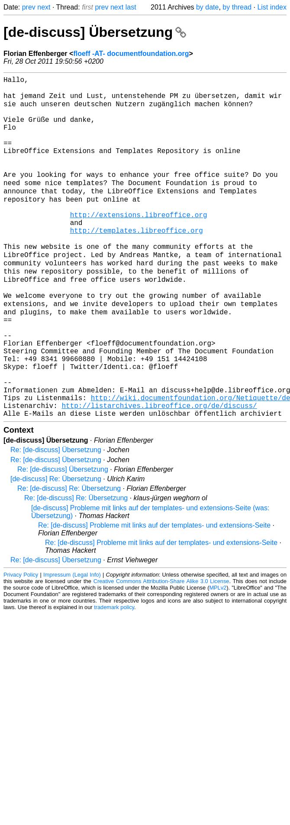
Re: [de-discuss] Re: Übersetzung (69, 557)
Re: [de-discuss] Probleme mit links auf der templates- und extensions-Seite (154, 593)
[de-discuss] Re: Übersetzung (55, 547)
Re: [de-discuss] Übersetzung (55, 518)
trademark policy (114, 675)
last (131, 7)
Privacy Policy (20, 643)
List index (272, 7)
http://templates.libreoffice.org (136, 262)
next (43, 7)
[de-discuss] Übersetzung (94, 32)
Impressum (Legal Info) (72, 643)
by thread (236, 7)
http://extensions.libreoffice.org (138, 243)
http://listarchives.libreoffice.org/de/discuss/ (159, 472)
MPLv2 (217, 656)
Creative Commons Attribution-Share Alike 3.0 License (161, 649)
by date (207, 7)
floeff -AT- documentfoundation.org (131, 53)
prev (28, 7)
